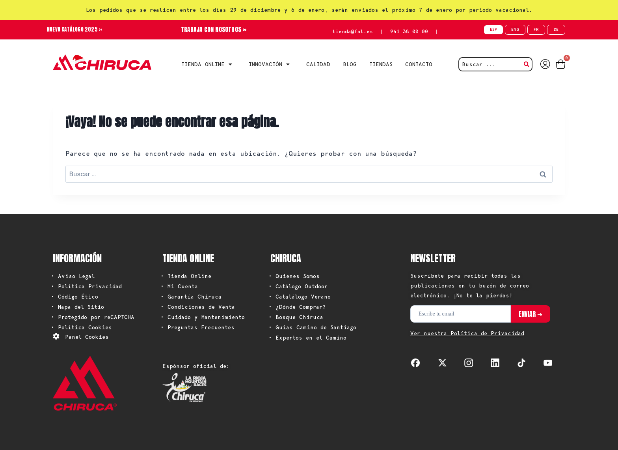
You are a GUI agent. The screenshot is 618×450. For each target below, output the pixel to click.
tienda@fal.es (352, 31)
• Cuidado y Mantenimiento (202, 317)
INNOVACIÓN (271, 64)
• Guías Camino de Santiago (312, 327)
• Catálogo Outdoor (298, 286)
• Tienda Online (185, 276)
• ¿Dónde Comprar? (297, 307)
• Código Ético (74, 296)
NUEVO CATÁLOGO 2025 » (77, 29)
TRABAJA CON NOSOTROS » (214, 29)
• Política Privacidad (86, 286)
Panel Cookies (87, 337)
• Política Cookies (81, 327)
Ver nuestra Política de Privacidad (467, 333)
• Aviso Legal (73, 276)
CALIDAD (318, 64)
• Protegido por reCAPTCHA (92, 317)
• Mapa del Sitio (77, 307)
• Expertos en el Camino (307, 337)
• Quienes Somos (294, 276)
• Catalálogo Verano (299, 296)
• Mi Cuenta (179, 286)
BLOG (350, 64)
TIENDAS (381, 64)
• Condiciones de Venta (197, 307)
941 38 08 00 (409, 31)
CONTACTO (418, 64)
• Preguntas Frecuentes (197, 327)
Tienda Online (208, 64)
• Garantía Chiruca (191, 296)
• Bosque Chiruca (295, 317)
